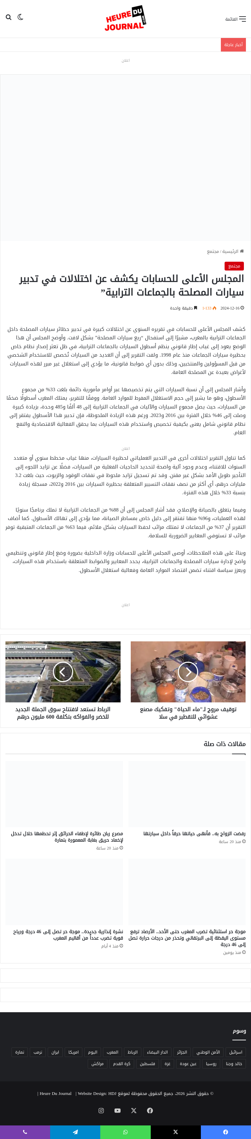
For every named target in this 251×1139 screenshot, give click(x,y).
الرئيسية (233, 251)
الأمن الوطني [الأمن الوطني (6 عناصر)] (208, 1052)
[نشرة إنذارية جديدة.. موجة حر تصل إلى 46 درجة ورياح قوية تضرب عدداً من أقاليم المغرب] (64, 892)
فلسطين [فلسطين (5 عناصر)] (147, 1063)
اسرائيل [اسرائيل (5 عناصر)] (235, 1052)
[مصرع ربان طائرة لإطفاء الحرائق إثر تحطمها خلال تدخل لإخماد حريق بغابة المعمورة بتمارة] (64, 794)
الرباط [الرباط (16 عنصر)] (133, 1052)
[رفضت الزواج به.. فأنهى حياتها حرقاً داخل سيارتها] (187, 794)
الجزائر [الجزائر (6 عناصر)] (182, 1052)
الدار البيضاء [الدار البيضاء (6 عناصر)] (157, 1052)
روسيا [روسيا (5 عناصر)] (211, 1063)
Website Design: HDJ (97, 1093)
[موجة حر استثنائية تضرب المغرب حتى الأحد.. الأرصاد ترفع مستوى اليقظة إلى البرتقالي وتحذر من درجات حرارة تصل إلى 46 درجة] (187, 892)
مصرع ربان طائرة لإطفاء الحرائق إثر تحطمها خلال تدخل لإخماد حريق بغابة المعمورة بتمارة (67, 837)
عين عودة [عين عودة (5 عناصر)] (188, 1063)
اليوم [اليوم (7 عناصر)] (92, 1052)
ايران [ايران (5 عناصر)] (55, 1052)
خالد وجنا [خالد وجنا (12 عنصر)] (234, 1063)
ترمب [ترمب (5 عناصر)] (38, 1052)
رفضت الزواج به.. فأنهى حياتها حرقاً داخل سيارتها (194, 833)
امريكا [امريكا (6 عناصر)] (73, 1052)
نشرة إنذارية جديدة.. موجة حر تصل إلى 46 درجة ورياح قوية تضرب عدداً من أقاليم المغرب (68, 935)
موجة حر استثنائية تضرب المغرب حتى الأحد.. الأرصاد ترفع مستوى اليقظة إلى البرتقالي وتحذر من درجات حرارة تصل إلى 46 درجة (187, 938)
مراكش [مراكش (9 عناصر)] (97, 1063)
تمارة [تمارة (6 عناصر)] (19, 1052)
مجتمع (213, 251)
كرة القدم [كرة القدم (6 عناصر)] (121, 1063)
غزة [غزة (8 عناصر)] (167, 1063)
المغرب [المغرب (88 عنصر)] (112, 1052)
